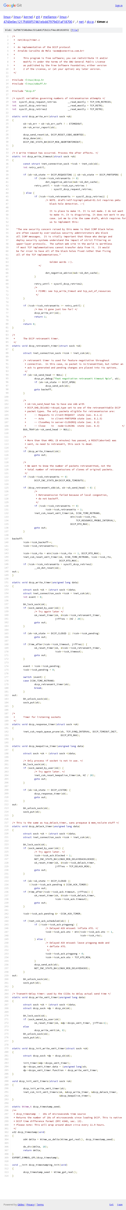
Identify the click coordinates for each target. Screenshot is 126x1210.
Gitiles (21, 1204)
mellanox (50, 17)
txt (111, 1204)
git (38, 17)
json (120, 1204)
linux (7, 17)
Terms (40, 1204)
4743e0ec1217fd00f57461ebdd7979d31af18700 (37, 22)
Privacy (30, 1204)
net (81, 22)
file (74, 30)
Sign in (119, 5)
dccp (90, 22)
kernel (28, 17)
